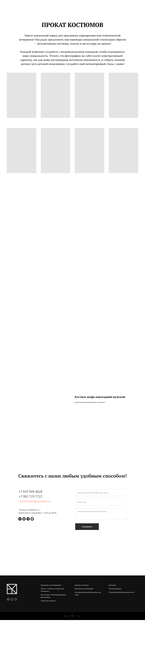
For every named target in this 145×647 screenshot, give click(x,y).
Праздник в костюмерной (51, 612)
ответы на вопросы (48, 628)
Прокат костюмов (82, 612)
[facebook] (8, 626)
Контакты (112, 612)
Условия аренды (115, 615)
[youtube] (15, 626)
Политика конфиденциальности (121, 619)
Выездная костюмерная (84, 615)
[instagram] (12, 626)
